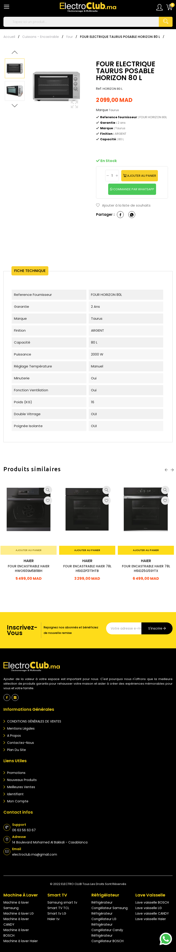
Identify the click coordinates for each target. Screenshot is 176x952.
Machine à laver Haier (20, 941)
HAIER (29, 563)
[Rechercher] (88, 22)
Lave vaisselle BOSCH (152, 902)
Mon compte (17, 801)
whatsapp (131, 214)
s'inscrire (155, 628)
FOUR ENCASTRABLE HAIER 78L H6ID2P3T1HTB (87, 571)
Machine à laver (20, 895)
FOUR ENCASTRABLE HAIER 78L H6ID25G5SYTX (146, 571)
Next (14, 105)
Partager (120, 214)
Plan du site (16, 750)
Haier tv (53, 919)
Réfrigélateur (105, 895)
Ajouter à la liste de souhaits (123, 205)
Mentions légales (20, 728)
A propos (13, 735)
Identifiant (15, 794)
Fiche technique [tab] (32, 270)
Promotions (15, 772)
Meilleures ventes (20, 787)
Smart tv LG (56, 913)
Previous (14, 52)
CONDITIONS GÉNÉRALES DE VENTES (33, 721)
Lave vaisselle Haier (150, 919)
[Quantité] (112, 175)
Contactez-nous (20, 742)
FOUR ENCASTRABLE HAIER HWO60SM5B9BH (29, 571)
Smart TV (57, 895)
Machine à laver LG (18, 913)
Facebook (7, 697)
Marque (102, 110)
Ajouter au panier (141, 176)
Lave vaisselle (150, 895)
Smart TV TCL (58, 908)
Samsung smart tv (62, 902)
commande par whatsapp (133, 189)
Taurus (114, 110)
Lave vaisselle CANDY (152, 913)
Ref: (99, 88)
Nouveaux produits (21, 780)
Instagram (15, 697)
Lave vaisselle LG (148, 908)
